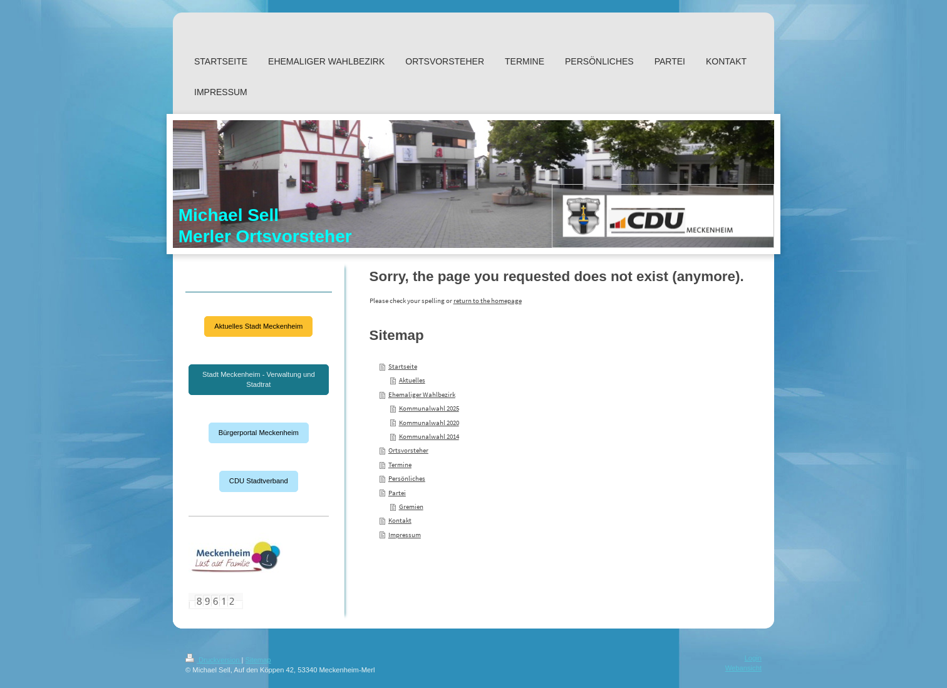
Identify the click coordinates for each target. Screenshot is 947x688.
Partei (397, 492)
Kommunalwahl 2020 (429, 422)
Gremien (411, 506)
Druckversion (213, 660)
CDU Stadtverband (258, 481)
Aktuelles (412, 380)
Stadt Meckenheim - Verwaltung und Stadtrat (258, 379)
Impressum (404, 534)
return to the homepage (487, 300)
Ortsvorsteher (408, 450)
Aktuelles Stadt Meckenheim (258, 326)
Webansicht (743, 668)
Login (753, 658)
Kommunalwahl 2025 (429, 408)
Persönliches (406, 478)
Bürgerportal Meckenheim (259, 432)
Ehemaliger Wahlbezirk (421, 394)
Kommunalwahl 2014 (429, 436)
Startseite (402, 366)
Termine (399, 464)
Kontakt (399, 520)
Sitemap (258, 660)
